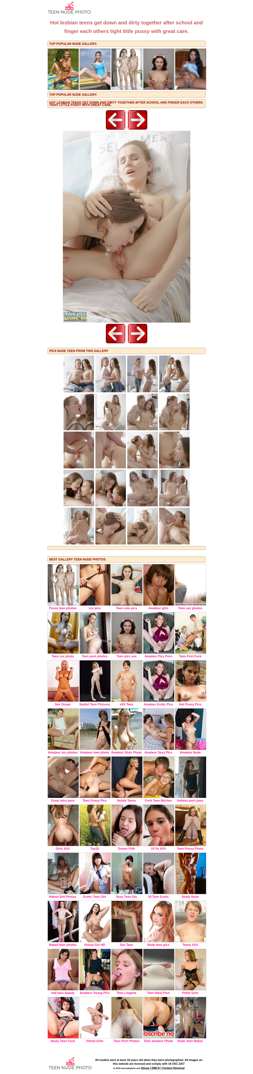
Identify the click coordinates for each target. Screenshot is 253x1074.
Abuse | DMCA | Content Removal (163, 1068)
